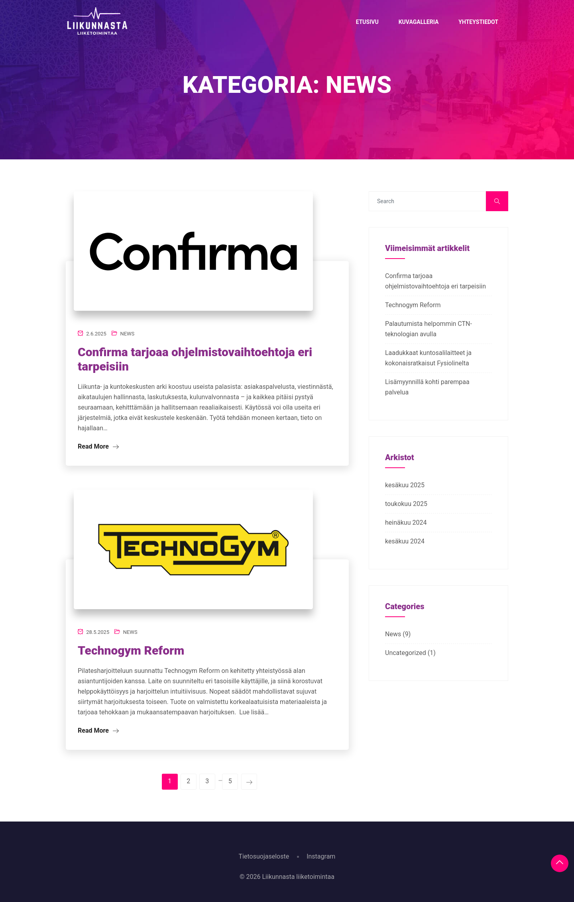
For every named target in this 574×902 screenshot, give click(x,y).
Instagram (321, 856)
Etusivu (367, 22)
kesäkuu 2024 (405, 541)
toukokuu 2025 (406, 504)
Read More (98, 446)
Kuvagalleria (419, 22)
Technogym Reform (131, 650)
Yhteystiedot (478, 22)
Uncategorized (405, 653)
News (127, 334)
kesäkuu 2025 (405, 485)
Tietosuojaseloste (264, 856)
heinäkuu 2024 (406, 522)
